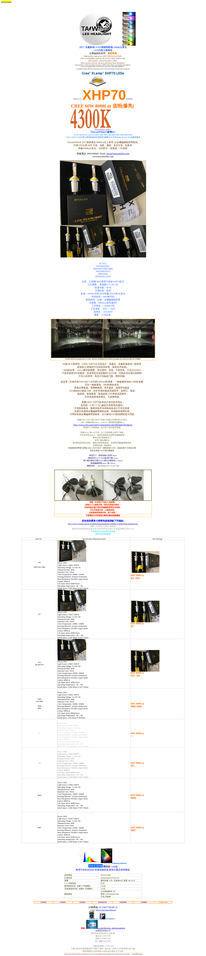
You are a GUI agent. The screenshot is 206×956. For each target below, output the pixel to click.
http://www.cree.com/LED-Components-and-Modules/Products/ (103, 425)
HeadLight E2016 (6, 2)
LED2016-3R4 (102, 902)
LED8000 (144, 902)
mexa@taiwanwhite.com (117, 153)
